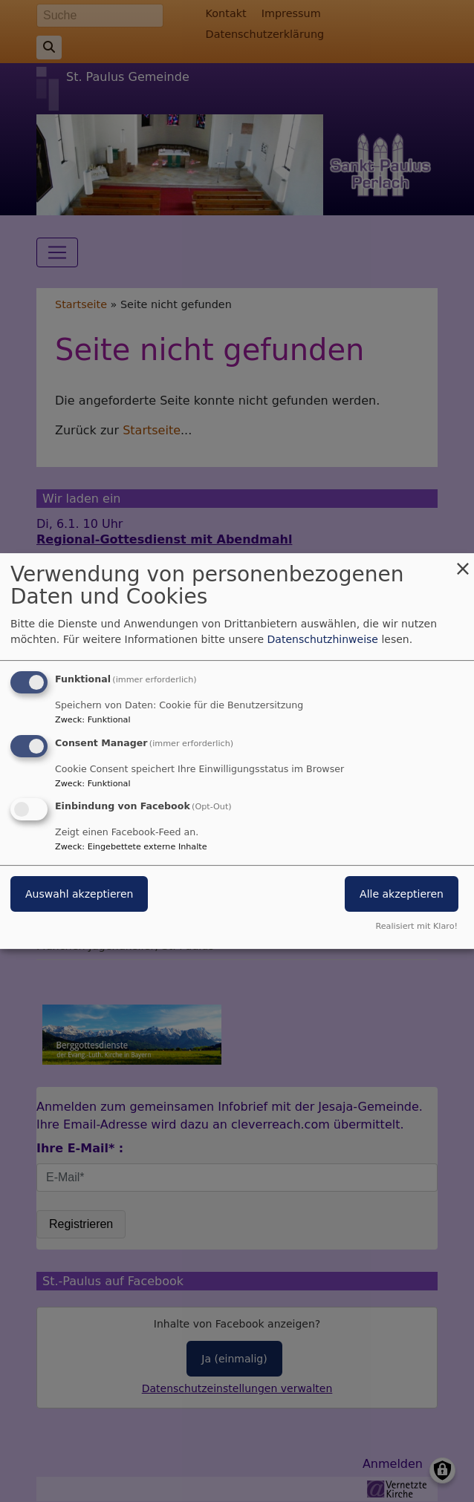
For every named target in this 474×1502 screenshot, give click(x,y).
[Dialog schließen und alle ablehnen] (463, 562)
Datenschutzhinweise (322, 639)
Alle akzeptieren (402, 895)
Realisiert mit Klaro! (416, 926)
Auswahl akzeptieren (79, 895)
